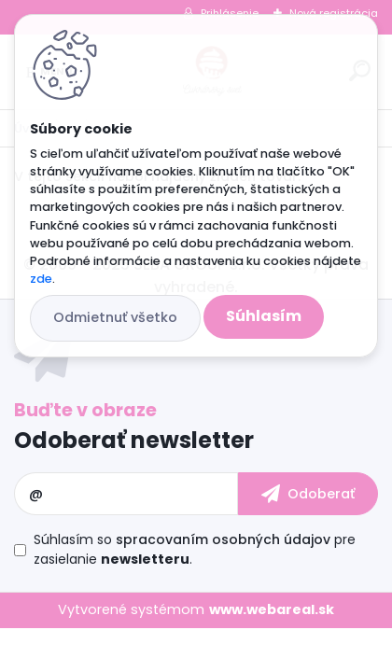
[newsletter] (308, 493)
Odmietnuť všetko (115, 317)
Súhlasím (263, 316)
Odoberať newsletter (134, 440)
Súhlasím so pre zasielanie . (195, 549)
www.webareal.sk (271, 609)
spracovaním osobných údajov (223, 539)
